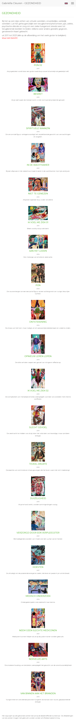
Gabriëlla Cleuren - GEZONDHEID (21, 3)
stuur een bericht (9, 38)
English (66, 3)
